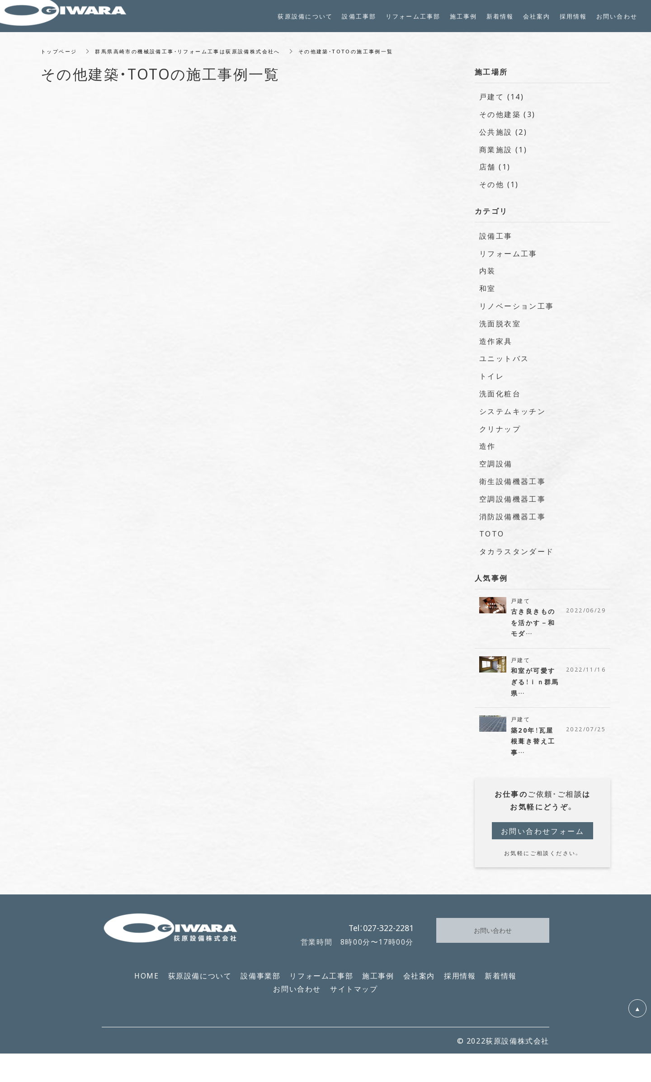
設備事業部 (260, 982)
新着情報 (500, 982)
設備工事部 (359, 16)
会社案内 (419, 982)
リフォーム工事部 (321, 982)
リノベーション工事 (516, 309)
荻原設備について (200, 982)
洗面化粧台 (500, 397)
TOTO (492, 537)
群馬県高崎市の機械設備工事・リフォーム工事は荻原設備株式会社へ (197, 55)
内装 (487, 274)
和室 (487, 292)
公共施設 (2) (503, 135)
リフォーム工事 (508, 256)
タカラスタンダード (516, 555)
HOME (146, 982)
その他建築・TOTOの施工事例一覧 (366, 55)
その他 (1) (499, 188)
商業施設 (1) (503, 152)
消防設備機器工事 (512, 519)
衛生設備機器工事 (512, 485)
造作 (487, 449)
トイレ (491, 379)
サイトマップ (354, 995)
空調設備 (496, 467)
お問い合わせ (297, 995)
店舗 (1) (494, 170)
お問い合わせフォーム (542, 837)
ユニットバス (504, 362)
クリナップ (500, 432)
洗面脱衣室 (500, 326)
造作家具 (496, 344)
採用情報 (460, 982)
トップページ (60, 55)
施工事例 (378, 982)
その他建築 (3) (507, 118)
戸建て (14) (501, 100)
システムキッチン (512, 414)
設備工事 (496, 239)
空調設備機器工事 (512, 502)
